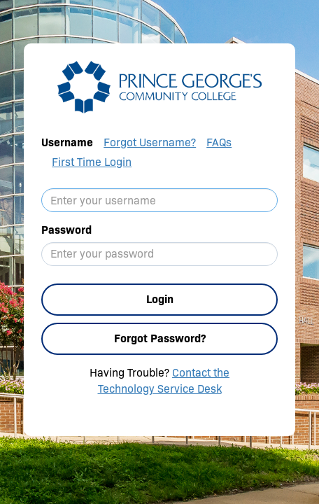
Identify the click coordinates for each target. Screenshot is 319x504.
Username (67, 142)
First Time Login (92, 162)
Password (66, 230)
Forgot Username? (150, 142)
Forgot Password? (160, 338)
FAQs (219, 142)
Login (159, 299)
